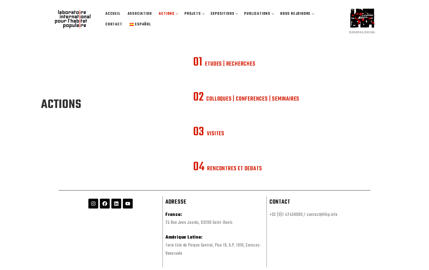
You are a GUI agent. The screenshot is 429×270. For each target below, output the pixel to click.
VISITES (208, 133)
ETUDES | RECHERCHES (224, 64)
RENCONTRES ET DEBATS (227, 168)
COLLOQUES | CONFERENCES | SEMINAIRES (246, 99)
